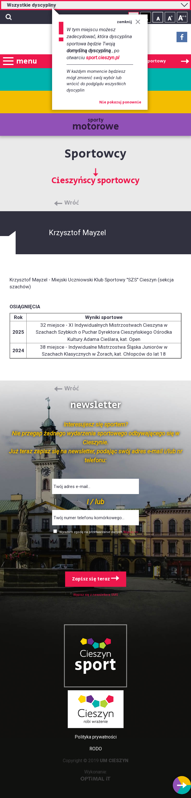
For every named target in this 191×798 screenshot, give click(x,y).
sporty (95, 124)
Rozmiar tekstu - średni (170, 17)
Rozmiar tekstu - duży (182, 17)
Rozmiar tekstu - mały (158, 17)
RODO (95, 748)
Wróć (71, 203)
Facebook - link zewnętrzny (182, 38)
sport (95, 665)
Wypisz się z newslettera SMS (95, 595)
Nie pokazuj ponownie (120, 102)
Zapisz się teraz (95, 579)
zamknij (128, 22)
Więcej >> (130, 532)
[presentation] (95, 551)
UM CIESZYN (114, 760)
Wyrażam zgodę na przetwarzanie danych (91, 532)
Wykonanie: (95, 775)
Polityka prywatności (96, 737)
